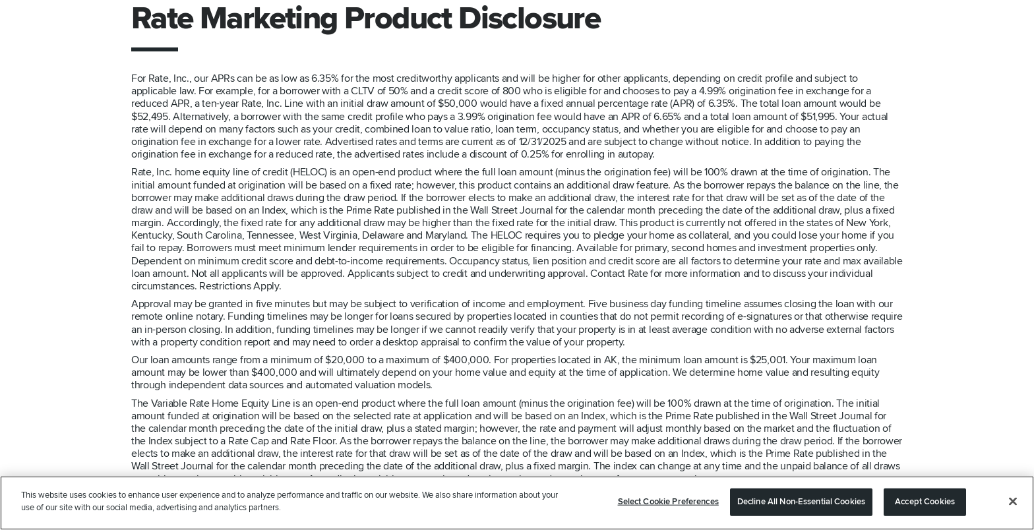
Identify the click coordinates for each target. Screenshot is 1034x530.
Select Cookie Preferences (668, 501)
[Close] (1012, 500)
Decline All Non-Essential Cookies (801, 501)
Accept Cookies (925, 501)
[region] (517, 503)
